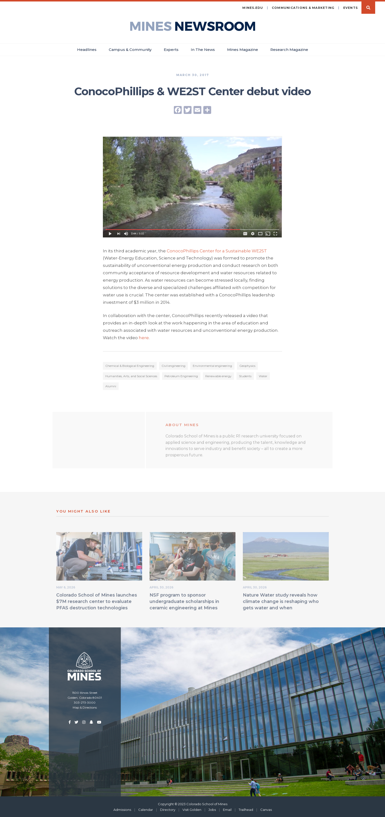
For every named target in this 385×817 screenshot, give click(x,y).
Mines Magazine (242, 49)
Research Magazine (289, 49)
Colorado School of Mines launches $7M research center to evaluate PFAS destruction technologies (96, 602)
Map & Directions (85, 707)
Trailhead (246, 809)
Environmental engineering (212, 366)
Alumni (110, 387)
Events (350, 7)
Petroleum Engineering (181, 376)
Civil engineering (173, 366)
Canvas (266, 809)
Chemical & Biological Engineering (129, 366)
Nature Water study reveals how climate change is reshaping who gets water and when (281, 602)
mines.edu (252, 7)
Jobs (212, 809)
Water (263, 376)
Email (227, 809)
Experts (171, 49)
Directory (167, 809)
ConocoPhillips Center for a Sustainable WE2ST (217, 250)
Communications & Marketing (303, 7)
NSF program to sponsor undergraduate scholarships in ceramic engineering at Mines (184, 602)
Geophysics (247, 366)
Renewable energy (218, 376)
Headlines (86, 49)
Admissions (122, 809)
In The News (203, 49)
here (144, 337)
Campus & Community (130, 49)
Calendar (145, 809)
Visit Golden (191, 809)
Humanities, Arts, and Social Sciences (131, 376)
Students (245, 376)
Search (368, 7)
